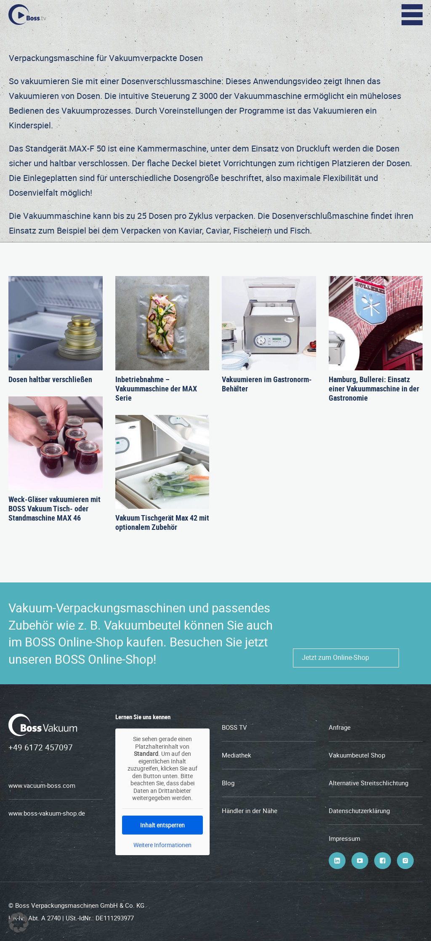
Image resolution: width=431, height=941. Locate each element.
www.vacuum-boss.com (41, 785)
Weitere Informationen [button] (162, 845)
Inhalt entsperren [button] (162, 825)
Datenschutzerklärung (359, 810)
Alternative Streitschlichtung (368, 783)
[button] (18, 922)
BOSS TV (234, 727)
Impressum (344, 838)
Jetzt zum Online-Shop (335, 657)
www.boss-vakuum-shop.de (46, 813)
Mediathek (236, 755)
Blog (228, 783)
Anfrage (340, 727)
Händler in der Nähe (249, 810)
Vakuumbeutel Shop (357, 755)
